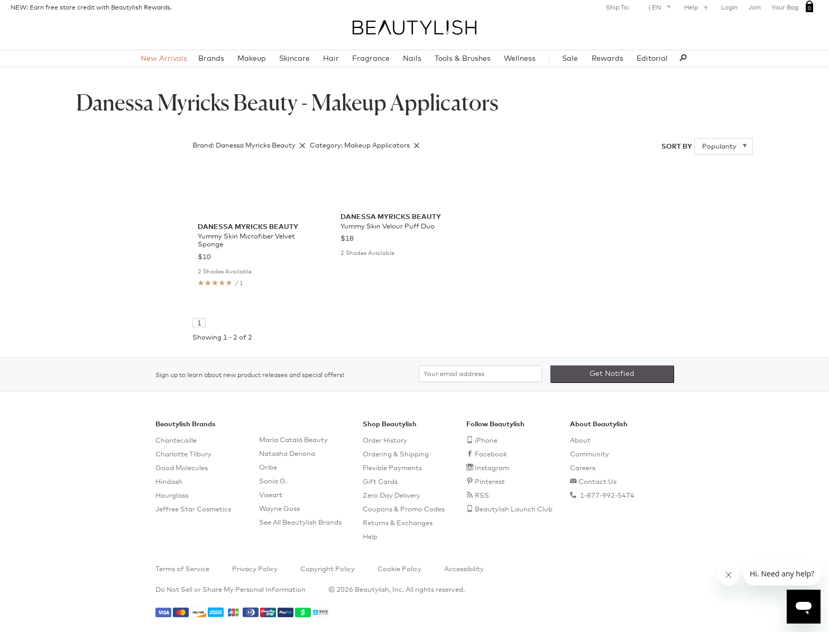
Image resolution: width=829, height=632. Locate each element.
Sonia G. (273, 481)
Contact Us (597, 482)
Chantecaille (176, 440)
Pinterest (490, 482)
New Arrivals (164, 58)
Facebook (491, 454)
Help (697, 8)
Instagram (492, 468)
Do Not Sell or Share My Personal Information (230, 590)
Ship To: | (640, 6)
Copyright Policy (327, 569)
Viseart (270, 495)
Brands (211, 58)
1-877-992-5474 (606, 495)
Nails (412, 58)
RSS (482, 495)
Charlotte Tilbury (183, 454)
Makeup (251, 58)
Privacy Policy (255, 569)
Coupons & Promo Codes (404, 509)
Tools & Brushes (463, 58)
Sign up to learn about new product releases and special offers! (249, 375)
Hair (331, 58)
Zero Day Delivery (391, 495)
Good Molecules (181, 468)
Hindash (168, 482)
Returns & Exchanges (397, 523)
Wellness (520, 58)
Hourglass (171, 495)
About (580, 440)
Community (589, 454)
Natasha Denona (287, 454)
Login (729, 8)
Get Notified (611, 374)
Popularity (720, 146)
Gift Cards (380, 482)
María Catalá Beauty (293, 440)
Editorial (652, 58)
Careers (582, 468)
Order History (385, 440)
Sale (570, 58)
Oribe (268, 467)
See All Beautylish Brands (300, 522)
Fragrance (371, 58)
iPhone (486, 440)
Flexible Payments (392, 468)
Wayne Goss (279, 509)
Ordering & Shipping (396, 454)
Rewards (607, 58)
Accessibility (464, 569)
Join (754, 8)
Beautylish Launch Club (513, 509)
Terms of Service (182, 569)
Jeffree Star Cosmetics (193, 509)
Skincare (294, 58)
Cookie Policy (399, 569)
